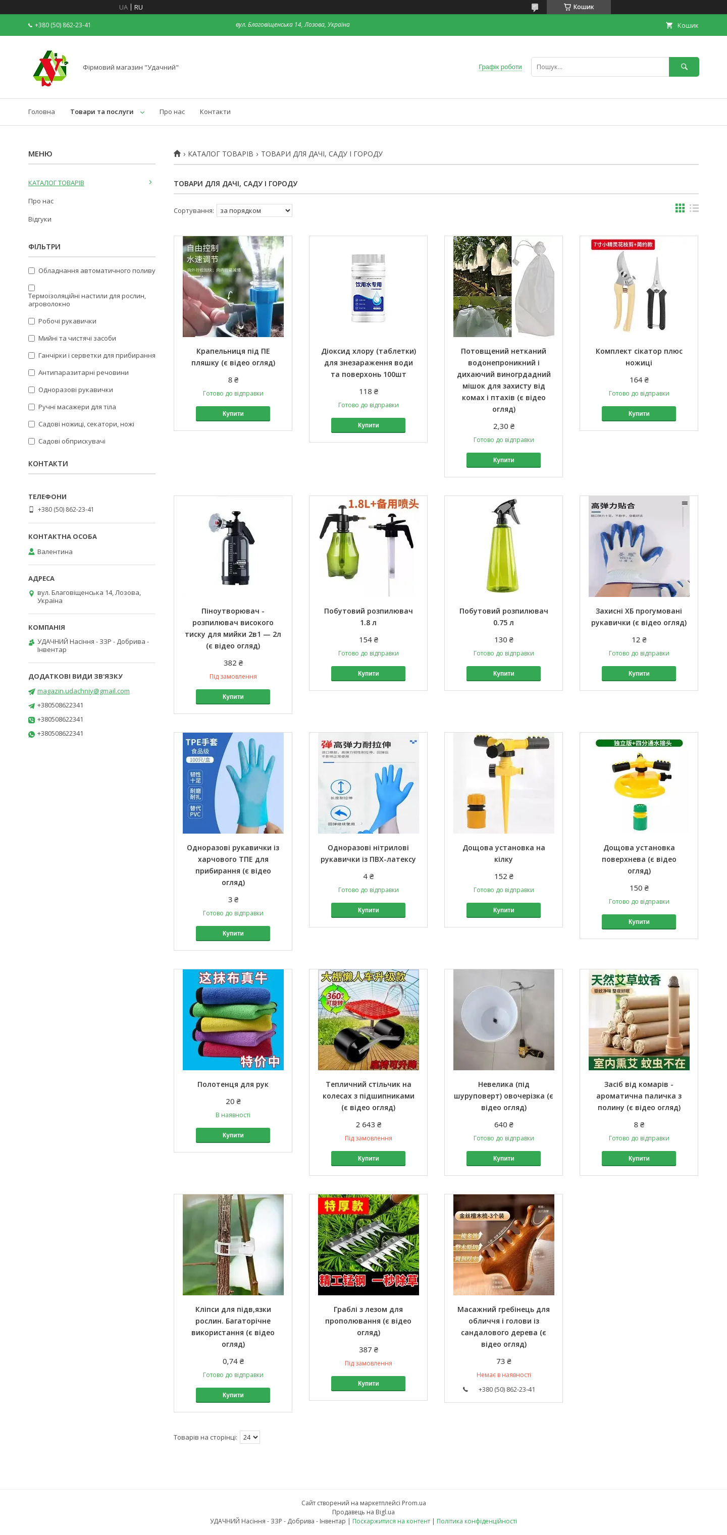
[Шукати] (684, 67)
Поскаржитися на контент (391, 1521)
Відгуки (39, 219)
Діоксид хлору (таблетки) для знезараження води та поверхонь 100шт (368, 362)
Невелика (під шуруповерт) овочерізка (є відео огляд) (503, 1095)
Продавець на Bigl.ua (363, 1512)
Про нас (172, 111)
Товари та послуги (102, 111)
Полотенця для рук (233, 1084)
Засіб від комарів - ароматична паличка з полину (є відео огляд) (639, 1095)
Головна (41, 111)
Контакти (215, 111)
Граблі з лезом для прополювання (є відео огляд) (368, 1320)
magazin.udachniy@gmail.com (83, 691)
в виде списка (694, 210)
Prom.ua (414, 1503)
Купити (233, 413)
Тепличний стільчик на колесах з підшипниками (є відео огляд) (368, 1095)
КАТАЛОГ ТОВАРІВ (220, 154)
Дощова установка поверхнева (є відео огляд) (639, 859)
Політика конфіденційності (477, 1521)
